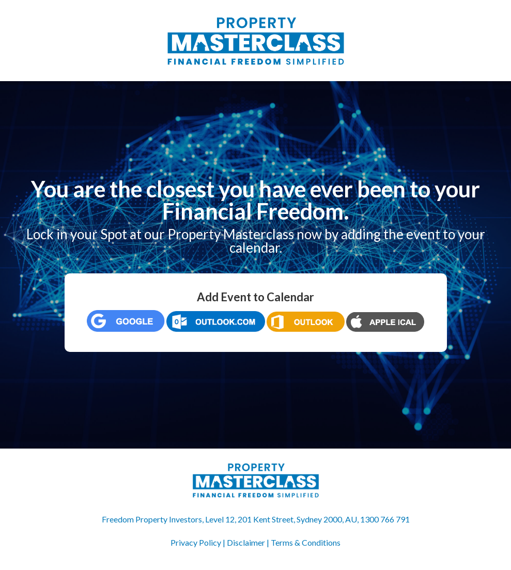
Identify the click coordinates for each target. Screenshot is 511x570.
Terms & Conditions (305, 542)
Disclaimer (246, 542)
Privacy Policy (196, 542)
